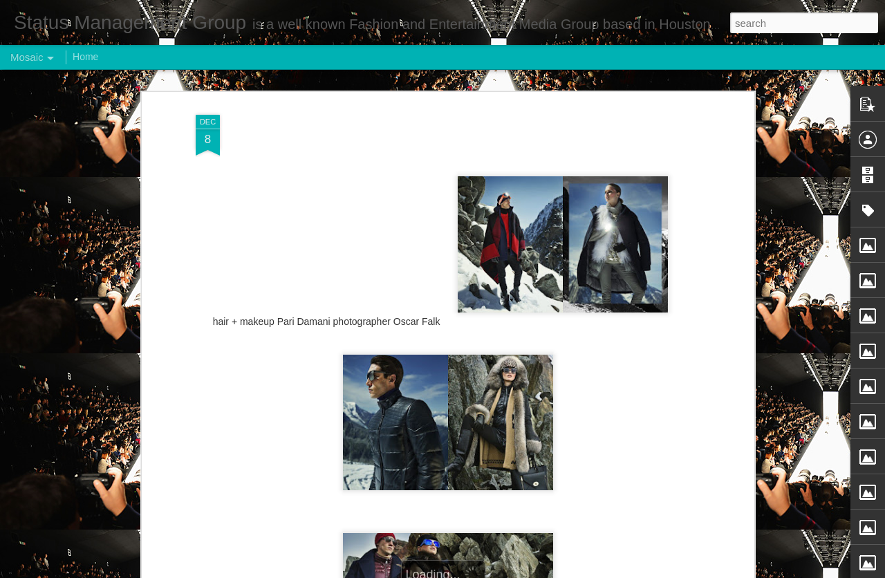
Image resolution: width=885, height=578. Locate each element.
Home (85, 56)
